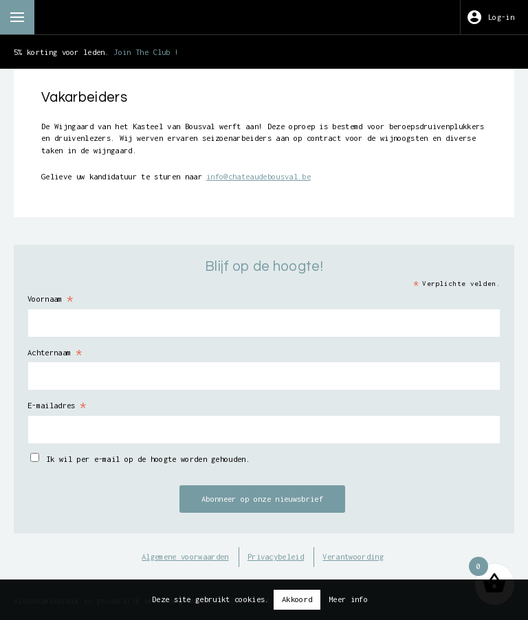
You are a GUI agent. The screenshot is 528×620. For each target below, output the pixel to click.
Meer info (348, 599)
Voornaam (51, 299)
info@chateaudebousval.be (258, 176)
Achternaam (55, 352)
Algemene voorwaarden (185, 556)
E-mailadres (57, 405)
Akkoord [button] (297, 599)
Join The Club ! (146, 51)
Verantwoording (352, 556)
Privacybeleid (276, 556)
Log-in (501, 16)
